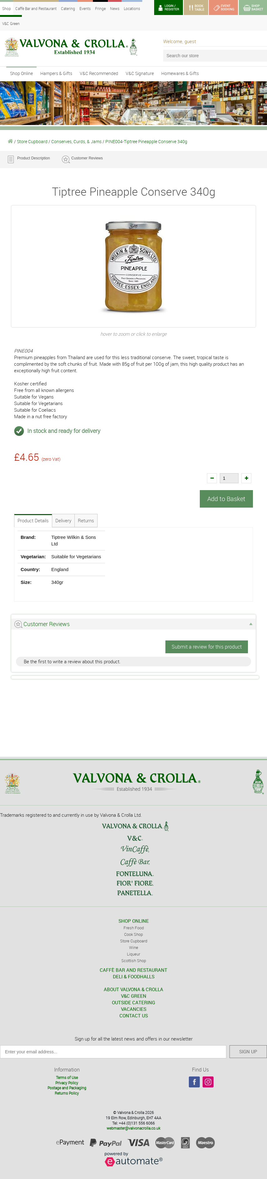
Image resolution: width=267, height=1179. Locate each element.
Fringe (100, 8)
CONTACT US (133, 1015)
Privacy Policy (66, 1082)
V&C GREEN (133, 996)
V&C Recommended (99, 73)
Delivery (63, 520)
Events (85, 8)
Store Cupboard (32, 141)
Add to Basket (226, 498)
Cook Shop (133, 934)
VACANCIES (133, 1009)
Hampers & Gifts (56, 73)
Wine (133, 947)
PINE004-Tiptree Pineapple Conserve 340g (146, 141)
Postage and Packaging (67, 1087)
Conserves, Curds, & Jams (76, 141)
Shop (6, 8)
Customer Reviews (87, 158)
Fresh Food (133, 928)
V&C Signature (140, 73)
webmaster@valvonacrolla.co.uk (133, 1128)
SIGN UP (248, 1051)
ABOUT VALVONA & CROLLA (133, 989)
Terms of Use (67, 1077)
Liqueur (133, 954)
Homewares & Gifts (180, 73)
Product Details (33, 520)
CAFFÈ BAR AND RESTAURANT (133, 970)
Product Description (33, 158)
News (114, 8)
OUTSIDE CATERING (133, 1002)
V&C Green (11, 23)
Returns (86, 520)
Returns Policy (67, 1092)
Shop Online (21, 73)
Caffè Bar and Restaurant (36, 8)
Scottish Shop (133, 960)
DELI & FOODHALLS (133, 976)
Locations (132, 8)
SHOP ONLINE (133, 921)
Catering (68, 8)
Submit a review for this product (207, 646)
